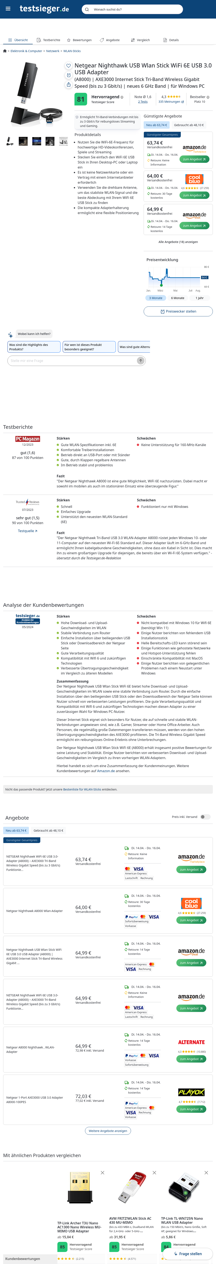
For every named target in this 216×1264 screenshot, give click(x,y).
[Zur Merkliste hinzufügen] (68, 65)
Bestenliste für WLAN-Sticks (82, 789)
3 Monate (155, 298)
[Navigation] (44, 9)
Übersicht (18, 40)
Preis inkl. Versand (184, 817)
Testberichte (48, 40)
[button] (178, 278)
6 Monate (177, 298)
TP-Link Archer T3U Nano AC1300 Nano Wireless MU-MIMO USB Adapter (135, 1227)
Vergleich (140, 40)
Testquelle (28, 531)
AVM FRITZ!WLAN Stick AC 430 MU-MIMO (187, 1225)
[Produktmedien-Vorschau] (10, 141)
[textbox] (70, 361)
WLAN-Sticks (72, 51)
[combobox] (132, 9)
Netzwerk (52, 51)
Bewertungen (79, 40)
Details (171, 40)
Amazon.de (106, 771)
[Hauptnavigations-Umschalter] (8, 8)
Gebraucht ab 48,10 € (189, 125)
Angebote (110, 40)
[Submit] (87, 9)
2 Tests (143, 102)
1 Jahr (200, 298)
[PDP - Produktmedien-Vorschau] (36, 94)
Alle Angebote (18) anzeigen (178, 242)
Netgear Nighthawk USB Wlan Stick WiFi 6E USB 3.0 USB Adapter (84, 1225)
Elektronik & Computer (26, 51)
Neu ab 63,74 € (156, 125)
